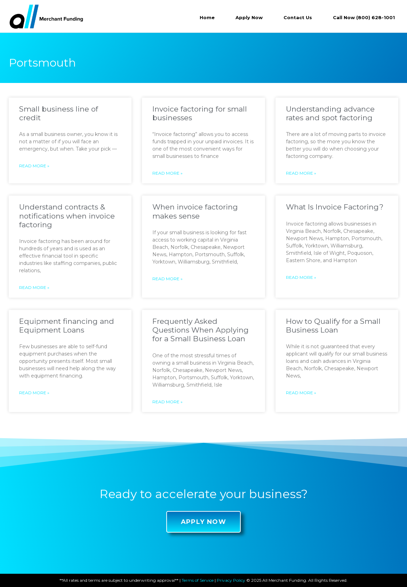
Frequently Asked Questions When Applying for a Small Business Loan (200, 330)
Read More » (34, 165)
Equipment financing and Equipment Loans (66, 325)
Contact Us (298, 17)
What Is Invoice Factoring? (334, 207)
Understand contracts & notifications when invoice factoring (67, 216)
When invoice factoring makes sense (195, 211)
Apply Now (249, 17)
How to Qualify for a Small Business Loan (333, 325)
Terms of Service (198, 580)
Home (207, 17)
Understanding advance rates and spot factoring (330, 113)
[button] (203, 522)
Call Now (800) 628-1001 (364, 17)
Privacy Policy (231, 580)
